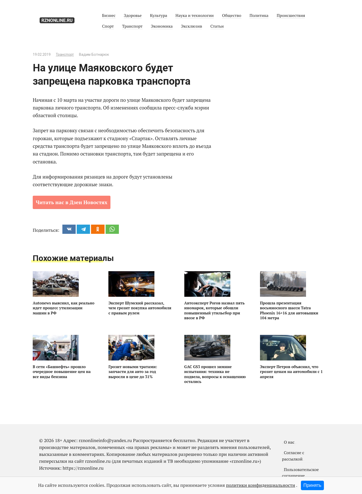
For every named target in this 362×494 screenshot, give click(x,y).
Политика (259, 15)
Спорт (108, 26)
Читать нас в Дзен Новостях (71, 202)
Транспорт (132, 26)
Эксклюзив (191, 26)
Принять (312, 485)
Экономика (162, 26)
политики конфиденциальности (260, 485)
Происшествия (291, 15)
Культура (158, 15)
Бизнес (109, 15)
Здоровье (133, 15)
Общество (231, 15)
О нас (289, 442)
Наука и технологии (194, 15)
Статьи (217, 26)
